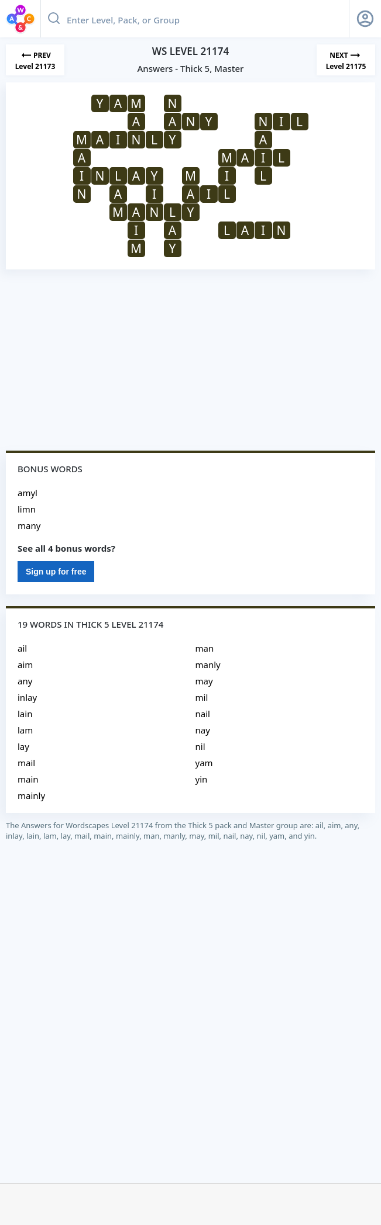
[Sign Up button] (365, 18)
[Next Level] (346, 59)
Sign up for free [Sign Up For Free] (56, 571)
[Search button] (54, 18)
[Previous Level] (35, 59)
